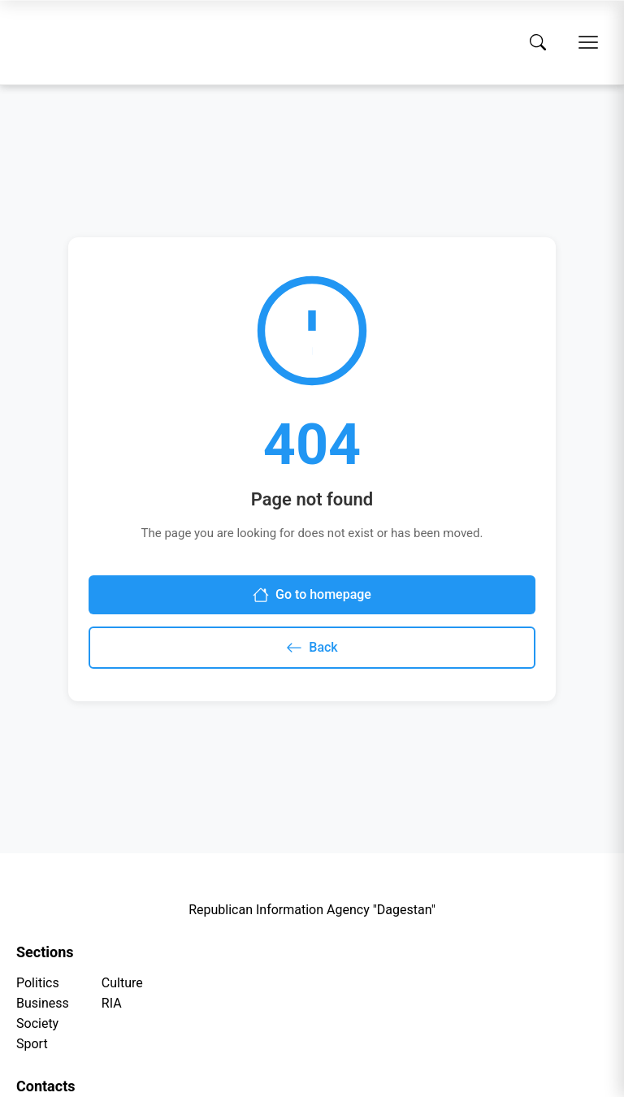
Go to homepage (312, 595)
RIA (112, 1003)
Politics (37, 983)
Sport (32, 1043)
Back (311, 648)
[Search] (538, 42)
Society (37, 1023)
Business (42, 1003)
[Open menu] (588, 42)
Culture (122, 983)
